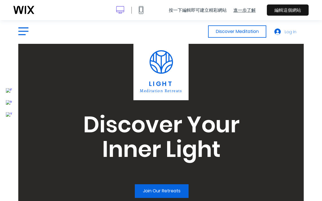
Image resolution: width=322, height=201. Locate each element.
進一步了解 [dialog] (244, 10)
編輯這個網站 (287, 10)
